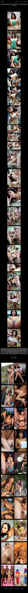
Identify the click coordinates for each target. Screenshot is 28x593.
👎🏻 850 (16, 357)
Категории (25, 1)
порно (17, 1)
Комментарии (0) (3, 359)
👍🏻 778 (12, 357)
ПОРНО (22, 588)
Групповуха (14, 355)
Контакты (11, 588)
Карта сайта (17, 588)
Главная (2, 1)
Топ (20, 1)
